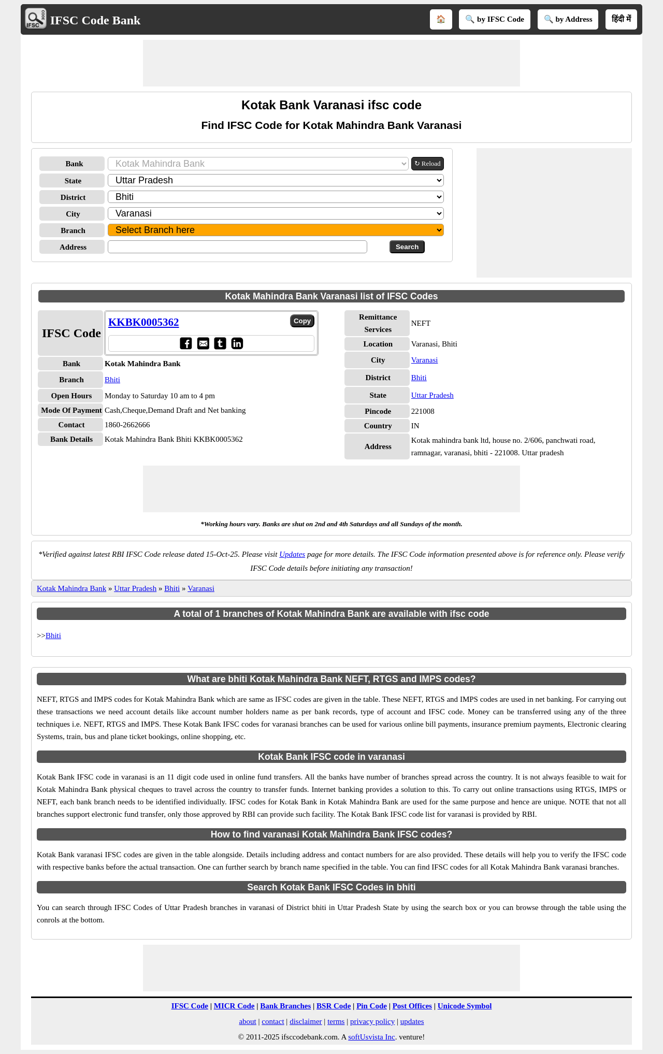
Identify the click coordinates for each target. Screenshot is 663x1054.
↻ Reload (427, 163)
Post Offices (412, 1006)
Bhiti (112, 380)
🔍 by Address (568, 19)
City (73, 214)
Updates (292, 554)
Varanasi (424, 360)
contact (273, 1021)
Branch (73, 230)
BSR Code (333, 1006)
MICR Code (234, 1006)
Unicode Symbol (465, 1006)
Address (73, 247)
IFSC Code (189, 1006)
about (247, 1021)
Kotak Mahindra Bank (71, 588)
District (73, 197)
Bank (74, 164)
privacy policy (372, 1021)
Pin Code (371, 1006)
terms (335, 1021)
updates (412, 1021)
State (73, 181)
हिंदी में (621, 19)
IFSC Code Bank (95, 20)
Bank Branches (285, 1006)
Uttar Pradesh (432, 395)
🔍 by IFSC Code (494, 19)
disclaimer (306, 1021)
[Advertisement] (331, 63)
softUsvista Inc (371, 1037)
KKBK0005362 (143, 322)
